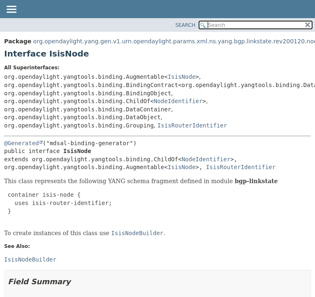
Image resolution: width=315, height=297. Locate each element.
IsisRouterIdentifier (192, 125)
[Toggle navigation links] (11, 10)
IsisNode (181, 76)
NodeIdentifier (178, 101)
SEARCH (185, 25)
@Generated (21, 143)
